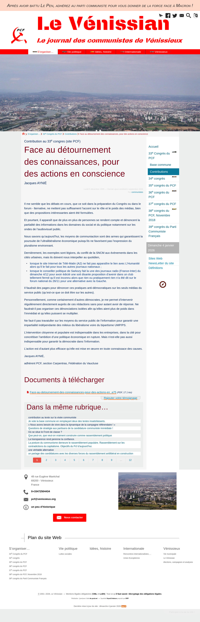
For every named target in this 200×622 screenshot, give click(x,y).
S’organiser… (34, 134)
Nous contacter (69, 517)
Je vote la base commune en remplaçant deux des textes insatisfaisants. (66, 421)
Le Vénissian (169, 558)
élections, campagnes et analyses (178, 562)
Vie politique (68, 548)
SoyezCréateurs (112, 598)
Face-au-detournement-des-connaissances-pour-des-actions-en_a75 (73, 392)
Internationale (133, 548)
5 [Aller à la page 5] (74, 460)
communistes (137, 192)
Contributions (71, 134)
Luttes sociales (65, 554)
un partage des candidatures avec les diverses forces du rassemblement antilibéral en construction (80, 453)
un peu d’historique (43, 506)
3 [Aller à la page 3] (55, 460)
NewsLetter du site (161, 263)
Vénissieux (171, 548)
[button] (161, 16)
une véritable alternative (41, 450)
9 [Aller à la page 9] (111, 460)
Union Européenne (131, 558)
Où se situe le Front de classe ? (45, 432)
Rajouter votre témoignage (120, 397)
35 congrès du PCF (18, 562)
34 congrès (14, 558)
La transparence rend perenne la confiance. (51, 439)
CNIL (94, 594)
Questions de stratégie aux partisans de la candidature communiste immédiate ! (70, 428)
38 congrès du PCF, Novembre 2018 (25, 574)
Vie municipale (169, 554)
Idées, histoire (100, 548)
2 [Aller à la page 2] (46, 460)
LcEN (102, 594)
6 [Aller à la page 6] (83, 460)
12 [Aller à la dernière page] (130, 460)
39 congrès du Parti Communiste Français (28, 578)
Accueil (153, 146)
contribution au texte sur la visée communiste (52, 417)
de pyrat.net (93, 598)
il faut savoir (122, 594)
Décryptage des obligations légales (145, 594)
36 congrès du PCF (18, 566)
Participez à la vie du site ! (182, 612)
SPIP (127, 598)
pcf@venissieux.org (43, 499)
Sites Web (156, 258)
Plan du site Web (44, 537)
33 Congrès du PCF (52, 134)
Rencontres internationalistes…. (137, 554)
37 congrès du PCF (18, 570)
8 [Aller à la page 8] (102, 460)
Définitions (156, 268)
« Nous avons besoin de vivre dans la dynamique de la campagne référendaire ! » (71, 424)
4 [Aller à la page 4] (65, 460)
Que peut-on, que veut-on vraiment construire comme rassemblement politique (70, 435)
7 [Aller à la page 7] (93, 460)
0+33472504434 (40, 491)
